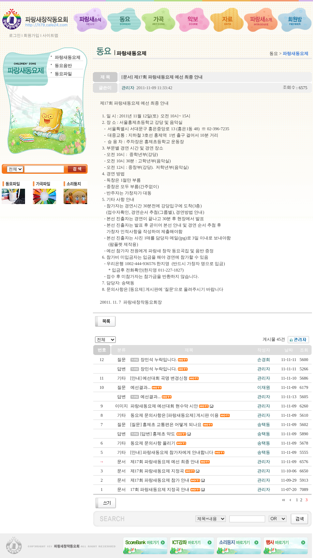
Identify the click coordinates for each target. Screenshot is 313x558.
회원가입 (31, 35)
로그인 (15, 35)
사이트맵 (50, 35)
